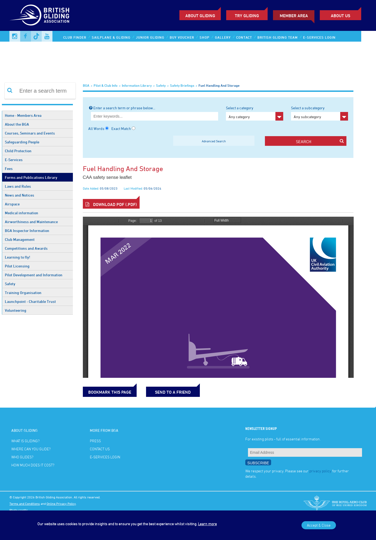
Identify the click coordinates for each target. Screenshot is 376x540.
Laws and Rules (18, 186)
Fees (9, 168)
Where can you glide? (31, 449)
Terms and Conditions (24, 503)
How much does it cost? (32, 465)
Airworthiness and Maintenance (31, 221)
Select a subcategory (319, 113)
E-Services (14, 159)
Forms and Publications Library (31, 177)
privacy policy (320, 471)
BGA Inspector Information (27, 230)
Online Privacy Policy (61, 503)
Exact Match (121, 128)
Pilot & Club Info (106, 85)
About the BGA (17, 124)
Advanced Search (214, 141)
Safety (10, 283)
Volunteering (15, 310)
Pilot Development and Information (33, 275)
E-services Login (319, 37)
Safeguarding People (22, 142)
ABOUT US (340, 15)
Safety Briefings (182, 85)
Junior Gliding (150, 37)
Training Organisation (23, 292)
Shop (205, 37)
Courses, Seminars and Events (30, 133)
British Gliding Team (277, 37)
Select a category (254, 113)
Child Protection (18, 150)
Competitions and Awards (26, 248)
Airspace (12, 204)
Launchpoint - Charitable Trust (30, 301)
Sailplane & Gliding (111, 37)
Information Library (137, 85)
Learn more (207, 523)
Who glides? (22, 457)
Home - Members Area (23, 115)
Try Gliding (247, 15)
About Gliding (200, 15)
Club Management (20, 239)
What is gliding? (25, 440)
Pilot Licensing (17, 266)
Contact (244, 37)
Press (95, 440)
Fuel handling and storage (219, 85)
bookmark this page (109, 392)
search (319, 141)
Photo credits (18, 510)
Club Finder (74, 37)
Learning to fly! (17, 257)
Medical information (21, 213)
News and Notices (19, 195)
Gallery (223, 37)
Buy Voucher (182, 37)
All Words (96, 128)
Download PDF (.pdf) (111, 204)
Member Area (294, 15)
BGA (86, 85)
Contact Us (100, 449)
